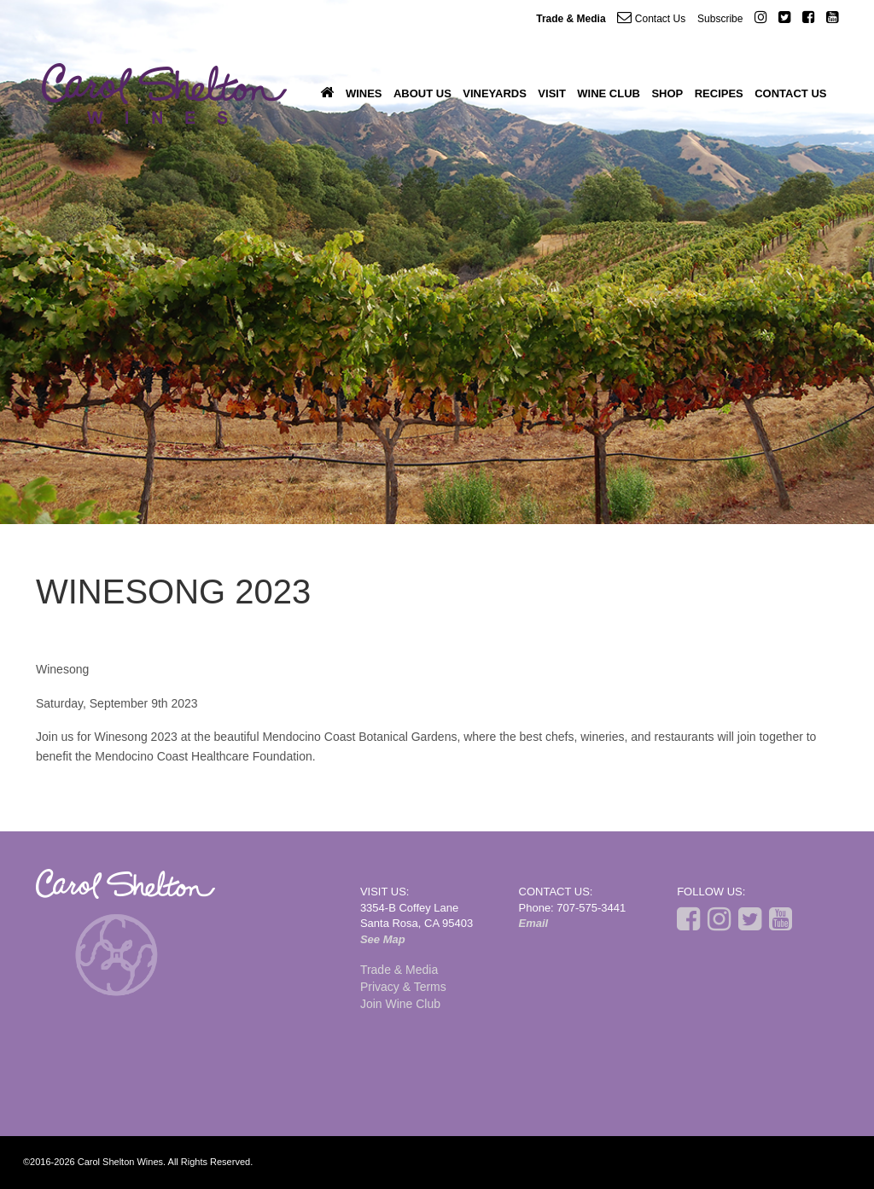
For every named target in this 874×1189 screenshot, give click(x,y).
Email (534, 923)
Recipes (719, 93)
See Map (382, 939)
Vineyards (495, 93)
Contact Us (651, 17)
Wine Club (608, 93)
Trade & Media (570, 19)
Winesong (62, 669)
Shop (667, 93)
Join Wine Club (400, 1004)
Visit (552, 93)
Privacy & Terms (403, 987)
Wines (364, 93)
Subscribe (720, 19)
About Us (422, 93)
